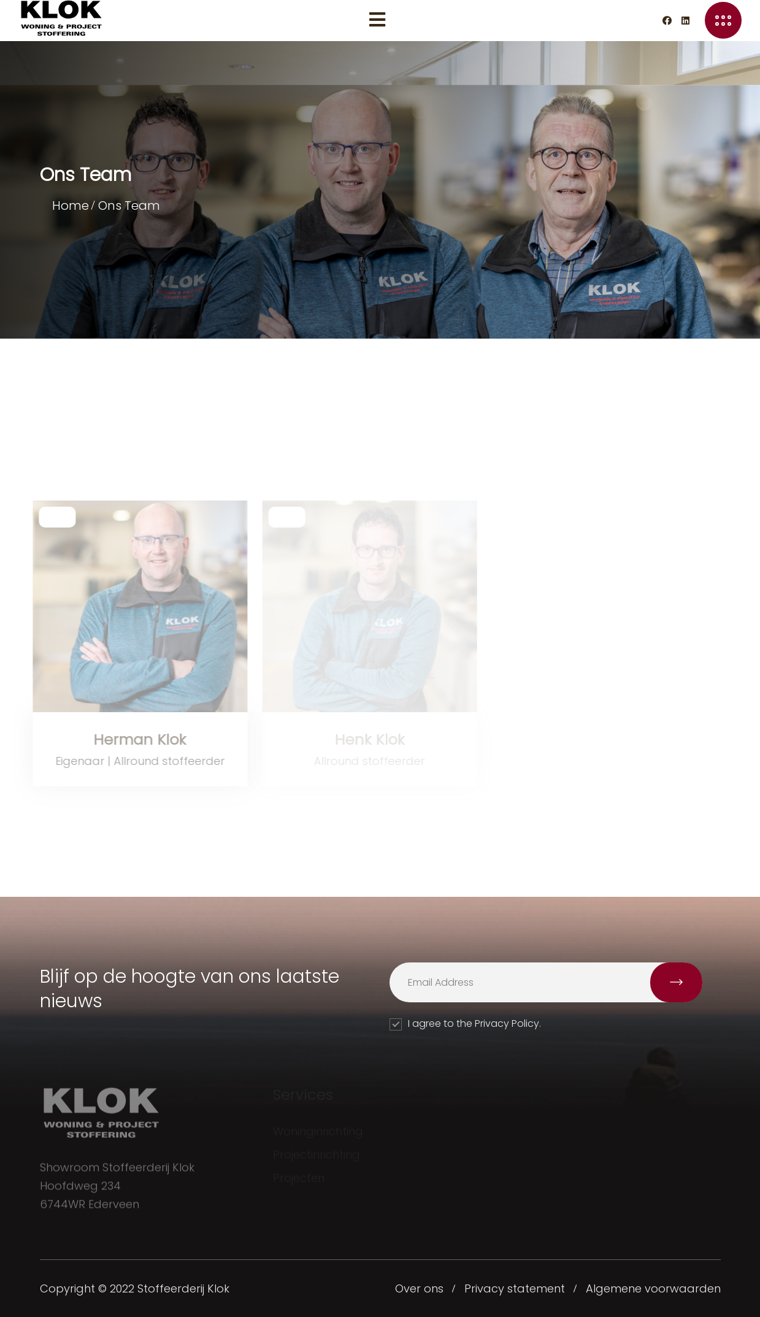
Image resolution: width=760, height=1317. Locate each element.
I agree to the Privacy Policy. (465, 1023)
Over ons (419, 1288)
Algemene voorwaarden (653, 1288)
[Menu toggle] (377, 20)
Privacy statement (514, 1288)
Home (70, 205)
